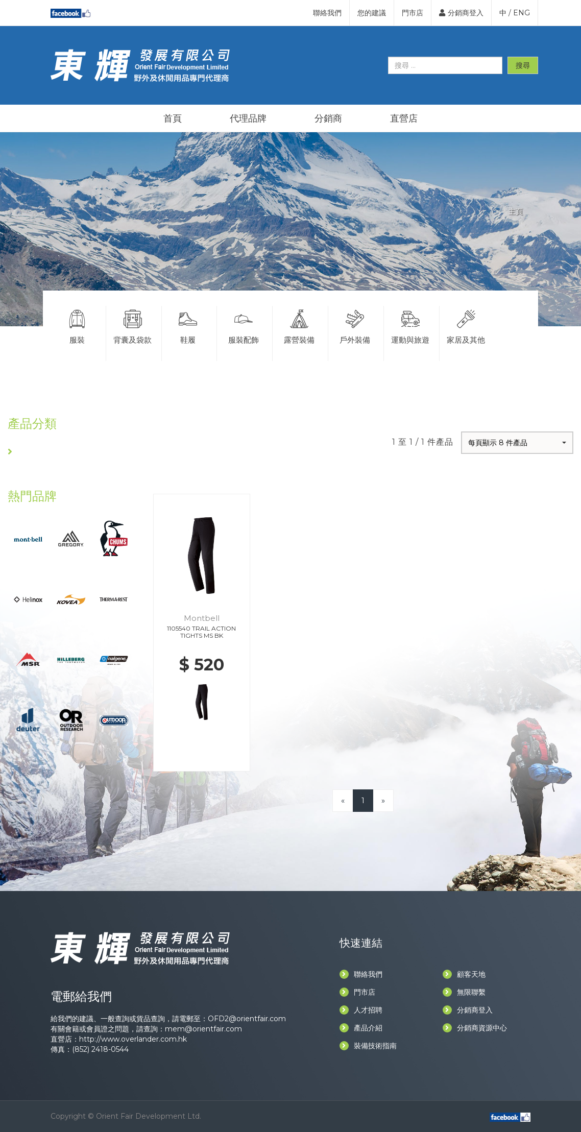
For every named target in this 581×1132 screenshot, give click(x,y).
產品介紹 (361, 1027)
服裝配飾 (243, 325)
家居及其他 (466, 325)
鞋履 (188, 325)
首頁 (172, 118)
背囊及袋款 (132, 325)
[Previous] (342, 800)
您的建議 (371, 12)
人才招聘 (361, 1010)
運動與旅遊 (410, 325)
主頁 (516, 211)
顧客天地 (464, 974)
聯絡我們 (327, 12)
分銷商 (328, 118)
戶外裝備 (354, 325)
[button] (517, 442)
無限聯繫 (464, 992)
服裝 (77, 325)
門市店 (412, 12)
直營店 (404, 118)
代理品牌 (248, 118)
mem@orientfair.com (203, 1028)
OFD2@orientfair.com (247, 1018)
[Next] (383, 800)
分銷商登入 (461, 12)
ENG (521, 12)
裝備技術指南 (368, 1045)
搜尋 (523, 65)
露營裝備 (299, 325)
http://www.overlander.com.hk (133, 1039)
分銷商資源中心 (475, 1027)
